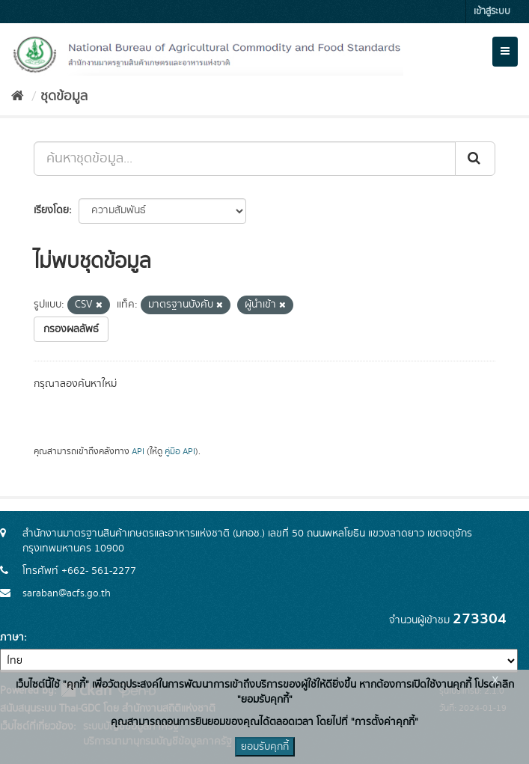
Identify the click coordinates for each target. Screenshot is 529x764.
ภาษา (12, 637)
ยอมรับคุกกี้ (265, 746)
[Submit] (475, 158)
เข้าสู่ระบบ (492, 11)
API (138, 451)
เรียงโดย (51, 210)
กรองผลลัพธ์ (71, 329)
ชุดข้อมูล (64, 96)
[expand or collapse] (505, 52)
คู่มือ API (180, 451)
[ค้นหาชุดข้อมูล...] (245, 158)
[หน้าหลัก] (17, 96)
